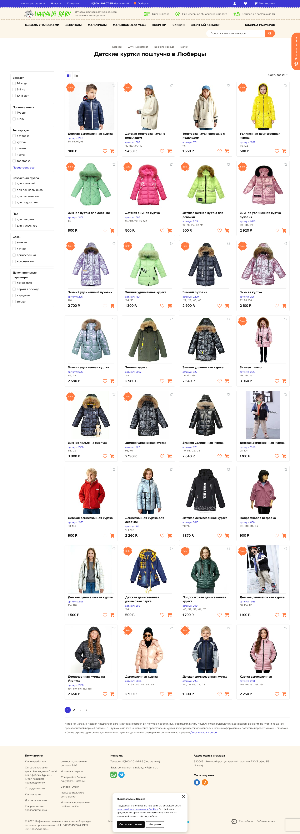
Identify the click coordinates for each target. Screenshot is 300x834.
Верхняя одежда (164, 46)
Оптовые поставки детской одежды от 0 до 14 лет (41, 775)
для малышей (26, 183)
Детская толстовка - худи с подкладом (145, 136)
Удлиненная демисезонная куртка (260, 136)
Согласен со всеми (130, 824)
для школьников (28, 196)
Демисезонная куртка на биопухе (86, 679)
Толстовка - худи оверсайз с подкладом (203, 136)
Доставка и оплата (36, 800)
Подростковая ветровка (258, 518)
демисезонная (26, 255)
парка (21, 154)
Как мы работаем (35, 3)
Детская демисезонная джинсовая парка (142, 599)
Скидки (178, 25)
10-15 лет (23, 96)
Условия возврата (72, 771)
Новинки (159, 25)
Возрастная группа (26, 178)
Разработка (246, 821)
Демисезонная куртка (141, 677)
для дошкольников (30, 190)
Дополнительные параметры (25, 275)
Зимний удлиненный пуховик (90, 292)
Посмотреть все (24, 167)
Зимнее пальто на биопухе (87, 443)
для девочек (25, 219)
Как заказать (33, 794)
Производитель (23, 107)
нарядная (23, 295)
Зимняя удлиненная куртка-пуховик (261, 215)
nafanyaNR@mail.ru (146, 767)
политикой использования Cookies (137, 809)
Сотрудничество (35, 788)
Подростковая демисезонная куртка (204, 599)
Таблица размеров (260, 25)
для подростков (28, 202)
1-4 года (22, 83)
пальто (21, 148)
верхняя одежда (28, 289)
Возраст (18, 78)
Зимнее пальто (251, 367)
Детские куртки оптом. (204, 732)
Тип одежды (21, 130)
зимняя (22, 242)
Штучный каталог (205, 25)
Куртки (184, 46)
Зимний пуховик (194, 292)
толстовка (23, 161)
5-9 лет (21, 89)
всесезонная (25, 261)
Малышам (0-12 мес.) (129, 25)
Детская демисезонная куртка (90, 134)
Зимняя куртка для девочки (89, 213)
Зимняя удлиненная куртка (145, 292)
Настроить (155, 824)
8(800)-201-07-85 (106, 3)
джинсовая (24, 283)
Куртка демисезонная (256, 677)
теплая (21, 301)
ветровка (23, 136)
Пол (15, 213)
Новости (60, 3)
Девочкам (73, 25)
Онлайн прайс (160, 14)
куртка (21, 142)
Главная (117, 46)
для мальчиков (27, 225)
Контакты (77, 3)
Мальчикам (97, 25)
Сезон (17, 237)
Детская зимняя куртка (142, 213)
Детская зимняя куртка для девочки (203, 215)
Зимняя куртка (251, 292)
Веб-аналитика (266, 821)
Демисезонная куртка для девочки (144, 520)
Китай (21, 119)
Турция (21, 112)
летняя (21, 249)
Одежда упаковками (42, 25)
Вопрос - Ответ (70, 786)
